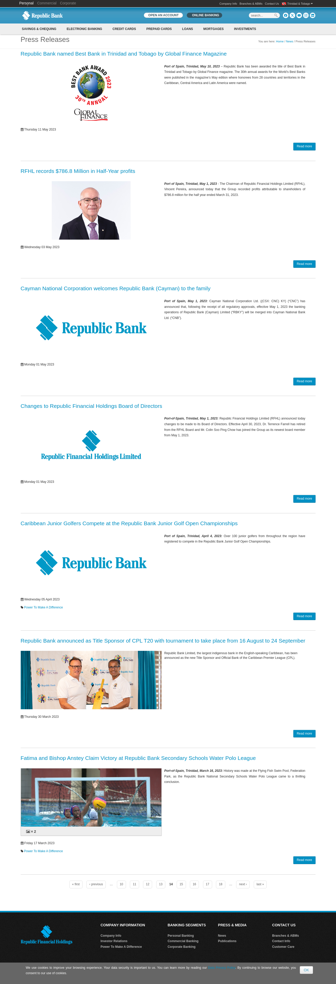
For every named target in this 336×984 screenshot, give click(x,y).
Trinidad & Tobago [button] (300, 3)
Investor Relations (114, 941)
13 (160, 884)
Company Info (228, 3)
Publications (227, 941)
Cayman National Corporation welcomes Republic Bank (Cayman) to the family (116, 288)
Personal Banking (181, 935)
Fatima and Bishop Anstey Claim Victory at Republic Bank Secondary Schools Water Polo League (138, 758)
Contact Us (272, 3)
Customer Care (283, 947)
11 (134, 884)
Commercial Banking (183, 941)
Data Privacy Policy (221, 968)
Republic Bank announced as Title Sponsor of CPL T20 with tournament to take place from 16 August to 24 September (163, 641)
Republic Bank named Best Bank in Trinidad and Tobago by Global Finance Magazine (124, 54)
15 (181, 884)
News (289, 41)
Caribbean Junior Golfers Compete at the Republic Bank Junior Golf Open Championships (129, 523)
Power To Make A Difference (43, 607)
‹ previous (96, 884)
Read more (304, 146)
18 (220, 884)
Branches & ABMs (251, 3)
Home (279, 41)
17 (207, 884)
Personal (27, 3)
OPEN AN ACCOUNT (163, 15)
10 (121, 884)
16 (194, 884)
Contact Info (281, 941)
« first (76, 884)
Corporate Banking (182, 947)
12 (147, 884)
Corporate (68, 3)
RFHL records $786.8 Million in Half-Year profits (78, 171)
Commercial (47, 3)
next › (243, 884)
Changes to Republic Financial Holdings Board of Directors (91, 406)
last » (260, 884)
